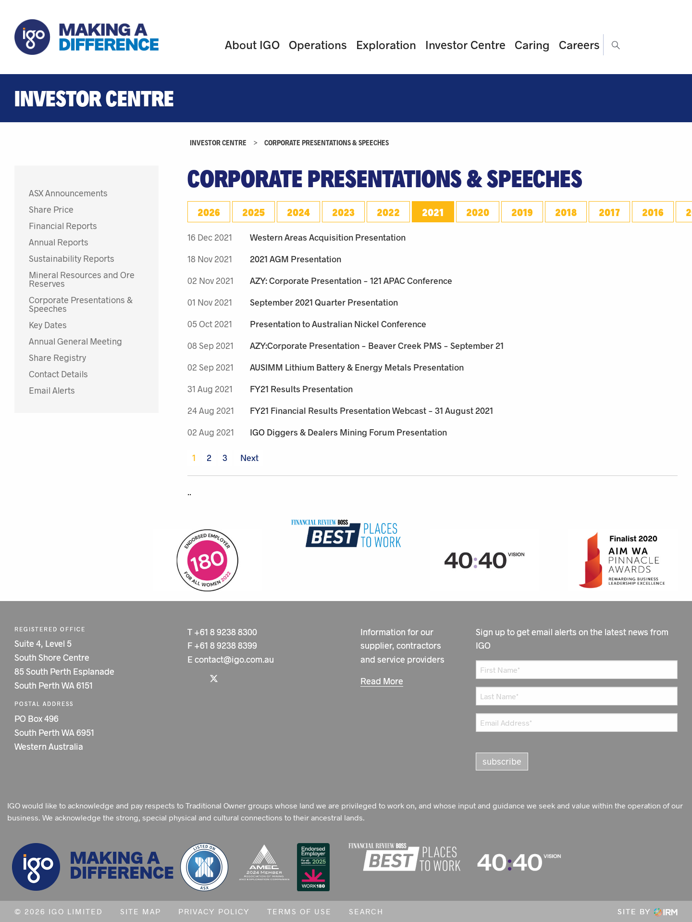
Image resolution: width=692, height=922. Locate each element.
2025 (253, 211)
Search (366, 911)
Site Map (140, 911)
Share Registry (57, 357)
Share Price (51, 209)
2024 (298, 211)
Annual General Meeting (75, 341)
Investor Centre (465, 44)
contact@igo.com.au (234, 659)
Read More (381, 681)
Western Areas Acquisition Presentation (328, 237)
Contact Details (58, 374)
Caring (532, 44)
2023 (343, 211)
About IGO (252, 44)
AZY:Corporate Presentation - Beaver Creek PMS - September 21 (377, 345)
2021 (433, 211)
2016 (653, 211)
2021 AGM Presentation (295, 259)
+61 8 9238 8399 (225, 645)
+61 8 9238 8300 (225, 632)
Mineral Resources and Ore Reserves (82, 279)
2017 (609, 211)
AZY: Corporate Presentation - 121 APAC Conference (351, 280)
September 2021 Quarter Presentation (324, 302)
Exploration (386, 44)
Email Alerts (52, 390)
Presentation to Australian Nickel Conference (338, 324)
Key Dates (48, 325)
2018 (566, 211)
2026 (209, 211)
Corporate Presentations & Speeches (81, 304)
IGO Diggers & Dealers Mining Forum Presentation (348, 432)
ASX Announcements (68, 193)
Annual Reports (58, 242)
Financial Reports (63, 225)
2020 (477, 211)
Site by (648, 911)
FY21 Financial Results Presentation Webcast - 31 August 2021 (371, 410)
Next (248, 457)
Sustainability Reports (71, 258)
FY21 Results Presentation (301, 389)
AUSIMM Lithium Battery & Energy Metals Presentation (357, 367)
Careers (579, 44)
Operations (318, 44)
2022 (388, 211)
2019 (522, 211)
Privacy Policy (214, 911)
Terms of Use (299, 911)
